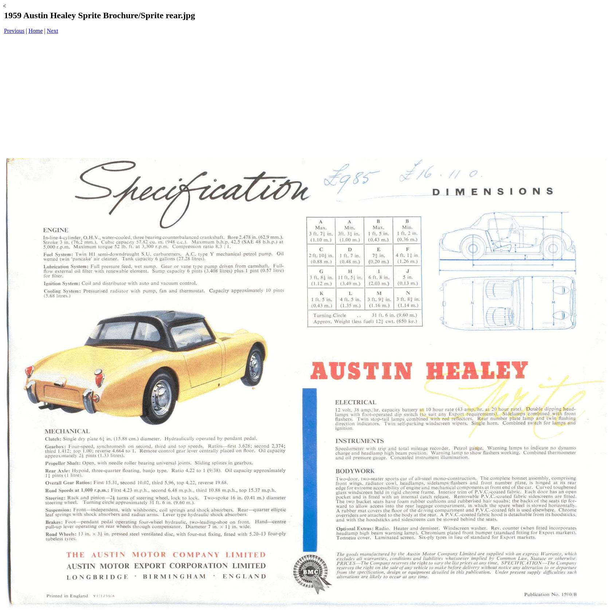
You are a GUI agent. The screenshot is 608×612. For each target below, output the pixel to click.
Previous (14, 31)
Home (35, 31)
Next (52, 31)
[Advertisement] (305, 97)
